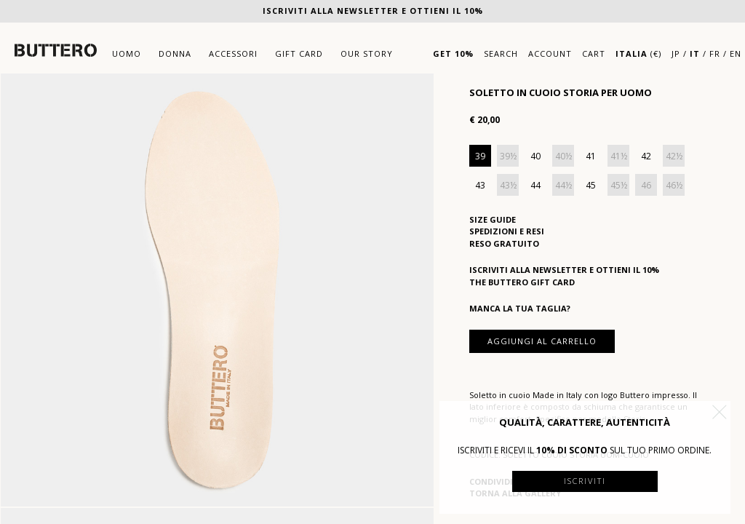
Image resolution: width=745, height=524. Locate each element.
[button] (719, 412)
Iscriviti (585, 480)
